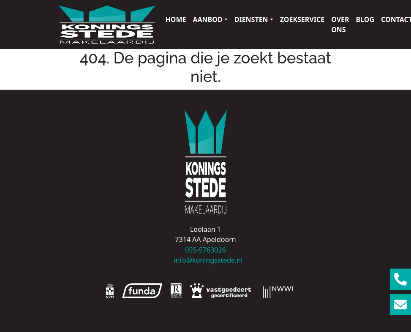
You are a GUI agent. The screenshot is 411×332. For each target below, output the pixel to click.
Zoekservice (302, 19)
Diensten (251, 19)
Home (176, 19)
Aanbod (207, 19)
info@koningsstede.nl (205, 260)
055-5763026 (205, 250)
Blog (365, 19)
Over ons (340, 24)
